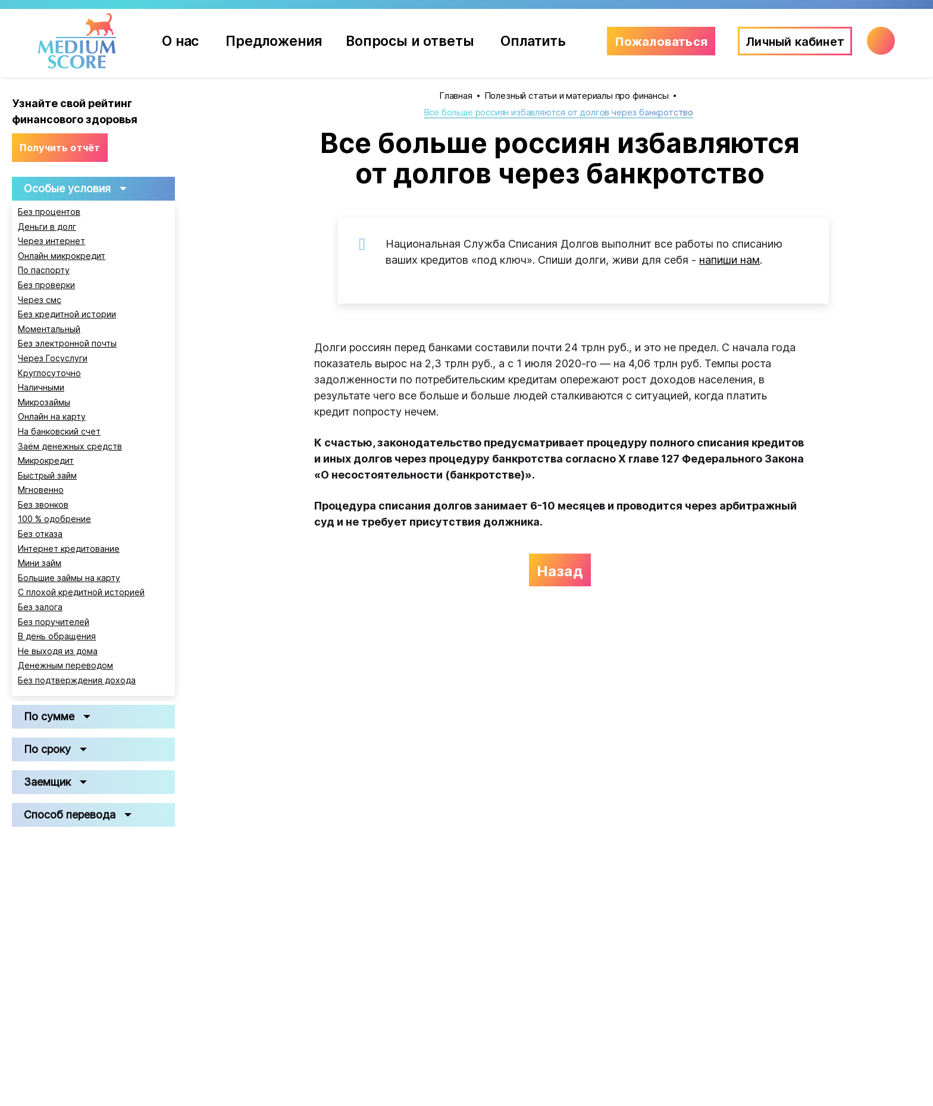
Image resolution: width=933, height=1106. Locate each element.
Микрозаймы (44, 402)
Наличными (41, 387)
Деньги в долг (47, 227)
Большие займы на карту (69, 578)
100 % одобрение (54, 519)
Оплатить (533, 41)
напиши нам (729, 260)
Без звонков (43, 505)
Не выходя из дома (58, 651)
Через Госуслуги (52, 358)
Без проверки (46, 285)
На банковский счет (59, 431)
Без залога (40, 607)
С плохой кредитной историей (81, 592)
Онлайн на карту (52, 416)
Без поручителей (53, 622)
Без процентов (49, 212)
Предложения (280, 41)
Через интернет (51, 241)
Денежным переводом (65, 665)
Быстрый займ (47, 475)
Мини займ (39, 563)
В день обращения (57, 636)
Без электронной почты (67, 343)
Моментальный (49, 329)
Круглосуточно (49, 373)
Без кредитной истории (67, 314)
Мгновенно (41, 490)
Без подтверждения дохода (77, 680)
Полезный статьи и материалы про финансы (576, 95)
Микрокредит (46, 460)
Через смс (39, 300)
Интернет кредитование (69, 549)
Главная (455, 95)
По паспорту (44, 270)
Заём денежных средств (70, 446)
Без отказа (40, 534)
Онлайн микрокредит (61, 256)
